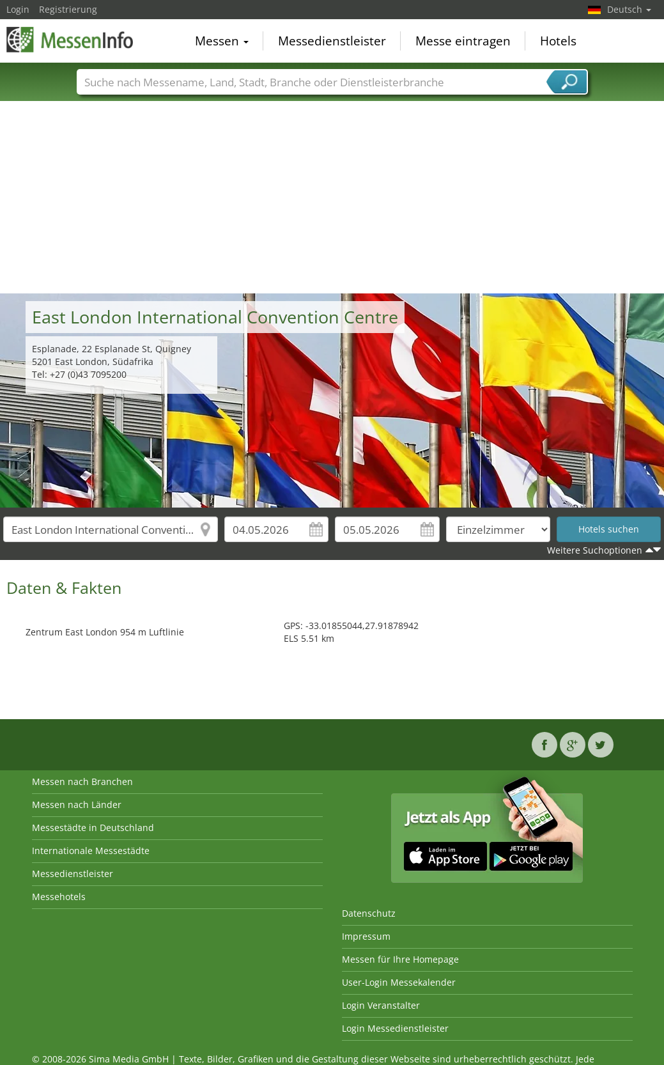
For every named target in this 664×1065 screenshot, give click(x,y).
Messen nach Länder (76, 804)
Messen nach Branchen (82, 781)
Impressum (366, 936)
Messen (222, 41)
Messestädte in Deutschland (93, 827)
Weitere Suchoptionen (594, 550)
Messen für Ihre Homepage (400, 959)
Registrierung (68, 9)
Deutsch (629, 9)
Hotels (558, 41)
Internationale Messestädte (91, 850)
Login (17, 9)
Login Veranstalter (381, 1005)
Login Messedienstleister (395, 1028)
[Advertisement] (332, 197)
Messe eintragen (463, 41)
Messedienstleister (332, 41)
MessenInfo (70, 39)
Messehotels (59, 896)
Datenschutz (369, 913)
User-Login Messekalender (399, 982)
